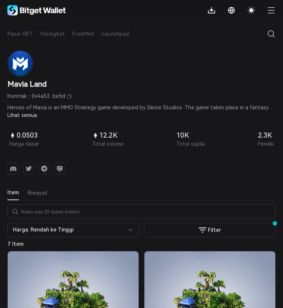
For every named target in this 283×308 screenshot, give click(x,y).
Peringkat (53, 34)
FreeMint (83, 34)
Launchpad (115, 34)
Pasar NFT (20, 34)
